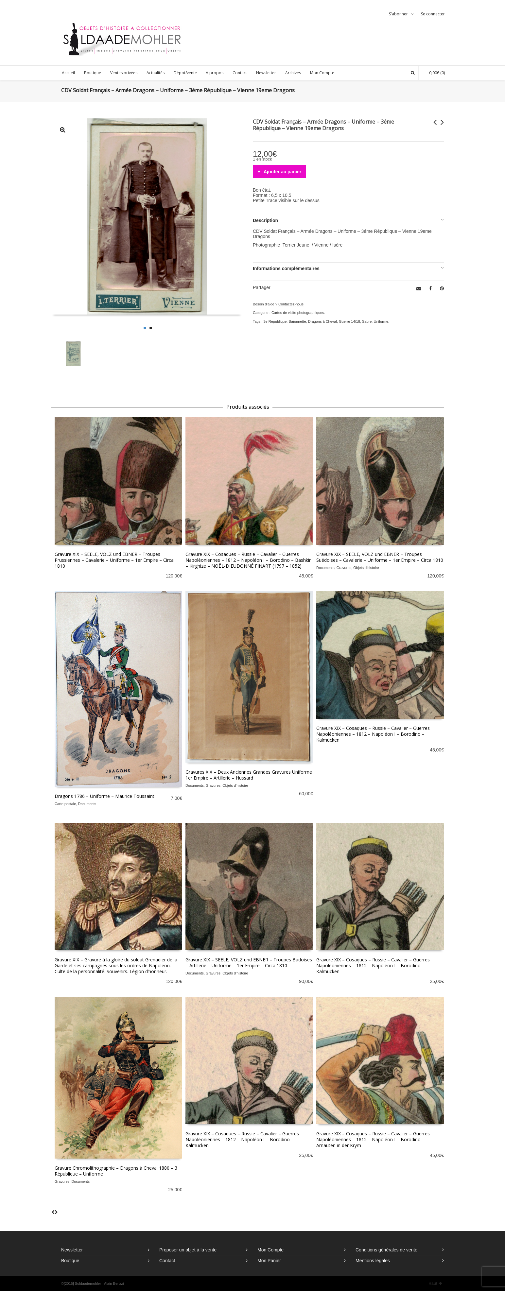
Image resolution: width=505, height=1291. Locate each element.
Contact (167, 1260)
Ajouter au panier (282, 171)
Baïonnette (297, 321)
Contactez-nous (291, 304)
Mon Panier (269, 1260)
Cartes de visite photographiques (297, 313)
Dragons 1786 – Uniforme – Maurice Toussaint (104, 796)
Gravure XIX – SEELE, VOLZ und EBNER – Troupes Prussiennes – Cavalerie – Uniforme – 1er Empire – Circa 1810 (114, 560)
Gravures (344, 568)
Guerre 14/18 (349, 321)
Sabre (367, 321)
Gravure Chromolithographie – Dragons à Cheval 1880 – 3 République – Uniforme (116, 1171)
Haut (435, 1283)
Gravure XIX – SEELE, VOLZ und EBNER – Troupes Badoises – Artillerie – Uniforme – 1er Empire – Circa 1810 (248, 962)
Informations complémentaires (286, 268)
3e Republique (275, 321)
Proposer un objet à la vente (188, 1249)
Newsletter (72, 1249)
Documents (325, 568)
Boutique (70, 1260)
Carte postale (65, 804)
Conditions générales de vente (386, 1249)
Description (265, 220)
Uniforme (381, 321)
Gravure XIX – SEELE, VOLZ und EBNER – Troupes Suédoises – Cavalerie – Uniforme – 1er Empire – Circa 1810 (379, 557)
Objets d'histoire (366, 568)
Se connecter (433, 14)
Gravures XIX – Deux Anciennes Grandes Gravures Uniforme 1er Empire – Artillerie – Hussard (248, 775)
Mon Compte (270, 1249)
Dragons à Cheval (322, 321)
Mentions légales (373, 1260)
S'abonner (398, 14)
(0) (434, 73)
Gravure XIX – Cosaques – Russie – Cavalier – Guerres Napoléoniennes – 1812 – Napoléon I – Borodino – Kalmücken (373, 734)
